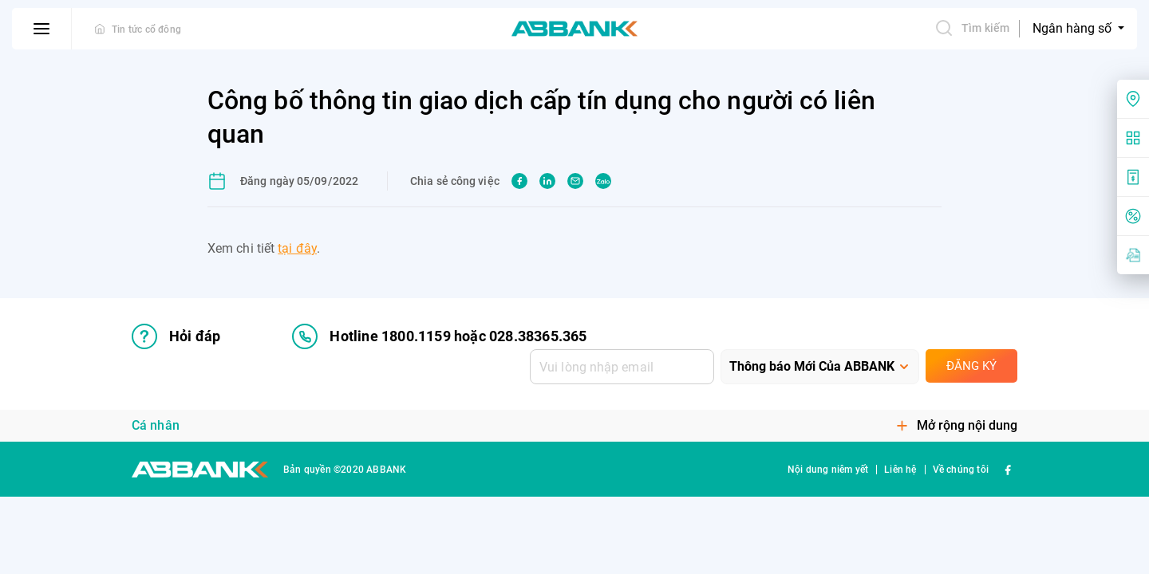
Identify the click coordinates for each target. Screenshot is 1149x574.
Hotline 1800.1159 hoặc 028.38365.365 (439, 336)
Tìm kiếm (971, 27)
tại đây (297, 248)
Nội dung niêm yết (828, 469)
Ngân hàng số (1074, 28)
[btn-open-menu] (42, 28)
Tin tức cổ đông (146, 29)
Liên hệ (900, 469)
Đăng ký (971, 366)
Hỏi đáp (176, 336)
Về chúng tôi (961, 469)
